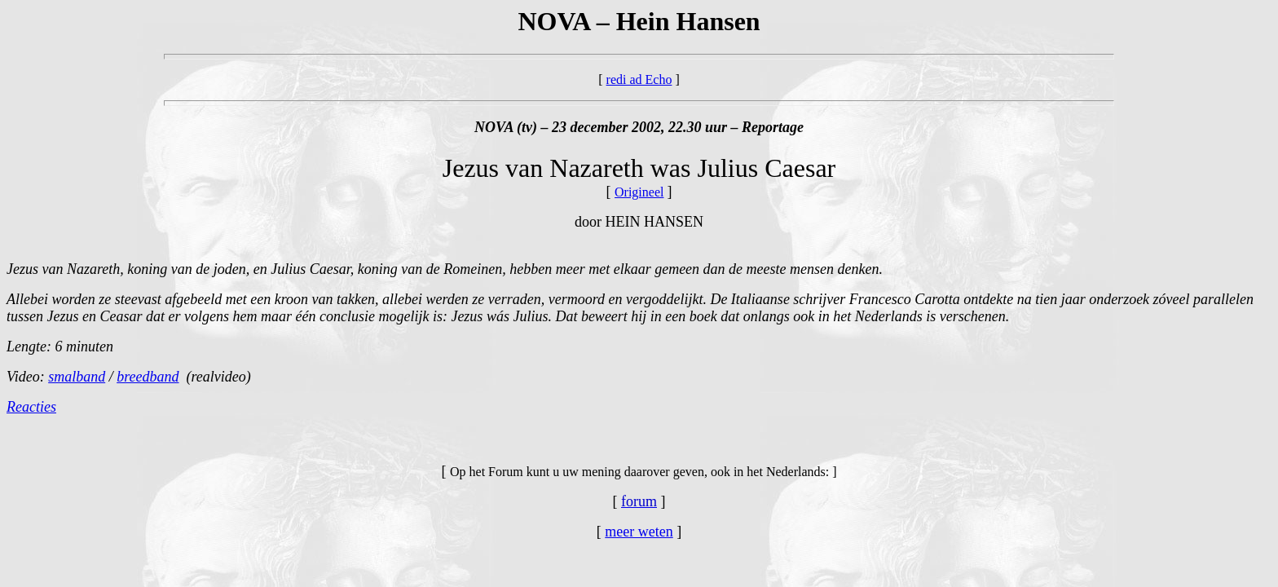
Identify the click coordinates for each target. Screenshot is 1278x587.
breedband (147, 377)
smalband (76, 377)
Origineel (639, 192)
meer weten (638, 531)
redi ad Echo (639, 79)
